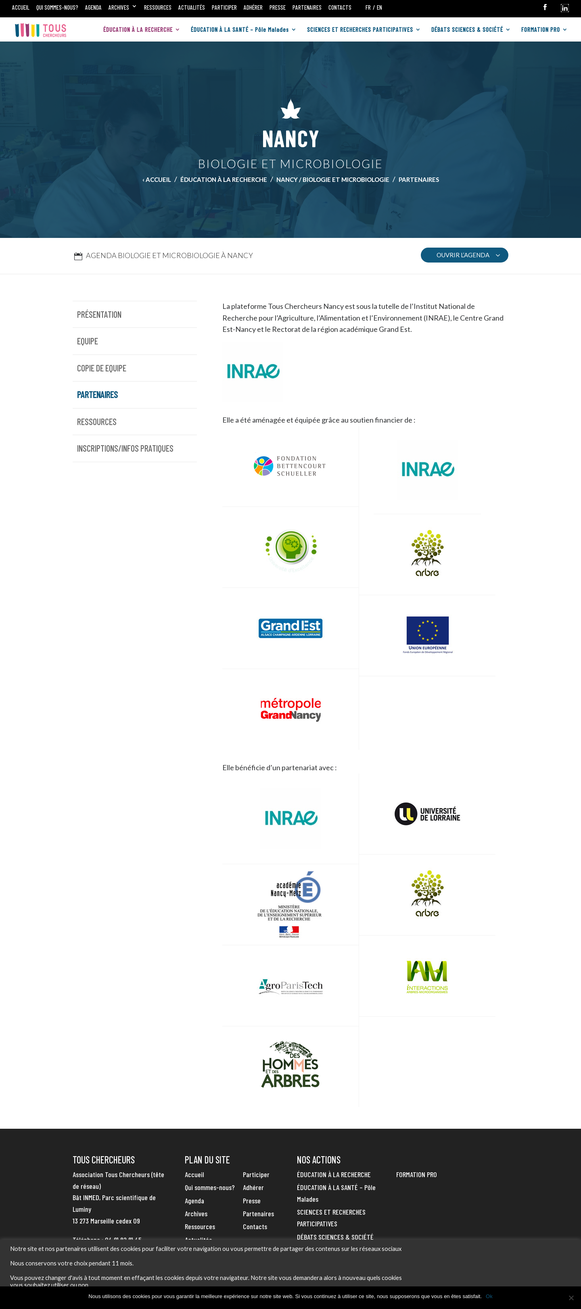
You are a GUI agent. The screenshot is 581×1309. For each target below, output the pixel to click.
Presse (278, 7)
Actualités (191, 7)
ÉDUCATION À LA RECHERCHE (138, 30)
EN (379, 7)
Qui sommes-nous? (57, 7)
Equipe (87, 341)
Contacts (339, 7)
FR (368, 7)
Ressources (157, 7)
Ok (489, 1296)
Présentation (99, 314)
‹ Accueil (156, 179)
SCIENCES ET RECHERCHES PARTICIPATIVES (360, 30)
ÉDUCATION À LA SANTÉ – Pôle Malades (240, 30)
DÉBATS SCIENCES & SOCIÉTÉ (467, 30)
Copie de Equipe (101, 368)
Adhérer (253, 7)
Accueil (20, 7)
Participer (224, 7)
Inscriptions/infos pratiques (125, 448)
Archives (119, 7)
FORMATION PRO (540, 30)
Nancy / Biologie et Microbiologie (332, 179)
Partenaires (307, 7)
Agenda (93, 7)
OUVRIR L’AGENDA (463, 254)
